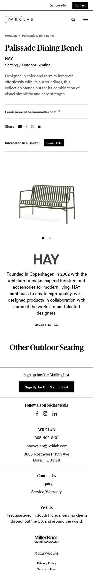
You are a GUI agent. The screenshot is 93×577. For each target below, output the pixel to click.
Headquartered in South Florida (32, 515)
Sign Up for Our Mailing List (46, 386)
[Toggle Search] (73, 20)
